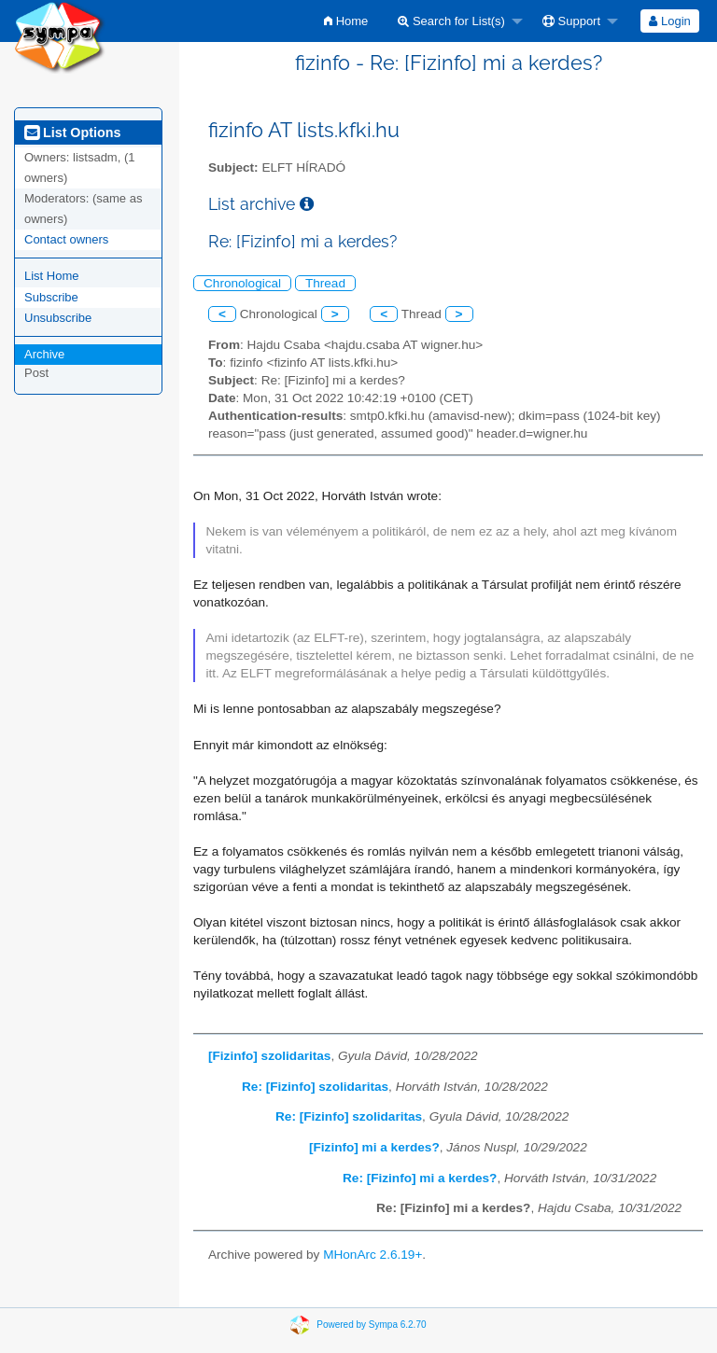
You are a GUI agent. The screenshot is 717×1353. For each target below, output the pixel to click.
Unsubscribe (57, 318)
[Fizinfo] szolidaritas (269, 1056)
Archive (44, 354)
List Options (72, 132)
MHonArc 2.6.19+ (372, 1255)
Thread (325, 283)
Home (346, 21)
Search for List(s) (451, 21)
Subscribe (51, 297)
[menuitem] (346, 21)
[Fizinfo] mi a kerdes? (374, 1147)
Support (571, 21)
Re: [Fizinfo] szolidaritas (315, 1087)
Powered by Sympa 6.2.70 (371, 1324)
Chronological (242, 283)
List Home (51, 276)
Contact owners (66, 239)
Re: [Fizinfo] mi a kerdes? (420, 1178)
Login (669, 21)
